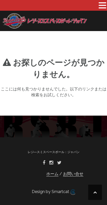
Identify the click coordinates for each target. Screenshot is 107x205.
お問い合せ (73, 173)
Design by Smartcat (53, 192)
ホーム (52, 173)
